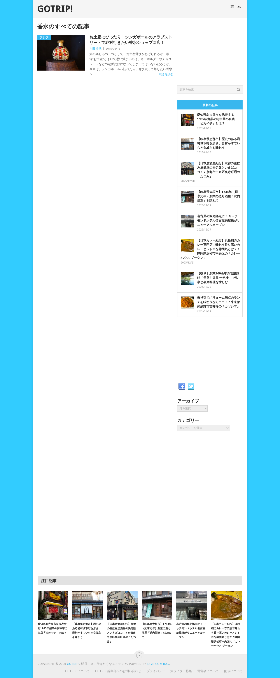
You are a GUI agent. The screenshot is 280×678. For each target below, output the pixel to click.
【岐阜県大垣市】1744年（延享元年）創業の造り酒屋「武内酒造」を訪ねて (218, 196)
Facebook (181, 386)
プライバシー (156, 671)
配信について (233, 671)
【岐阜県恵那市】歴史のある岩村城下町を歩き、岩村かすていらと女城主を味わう (218, 143)
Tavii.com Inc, (158, 664)
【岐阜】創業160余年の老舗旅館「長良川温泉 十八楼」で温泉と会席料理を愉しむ (218, 278)
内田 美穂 (95, 48)
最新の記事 (210, 105)
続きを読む (166, 74)
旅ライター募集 (181, 671)
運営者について (208, 671)
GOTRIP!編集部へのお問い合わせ (118, 671)
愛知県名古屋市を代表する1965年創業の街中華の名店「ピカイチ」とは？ (216, 119)
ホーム (235, 6)
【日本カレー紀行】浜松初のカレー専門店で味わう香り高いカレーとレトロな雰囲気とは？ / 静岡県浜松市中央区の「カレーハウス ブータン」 (210, 249)
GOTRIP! (55, 9)
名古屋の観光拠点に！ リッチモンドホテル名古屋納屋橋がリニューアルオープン (218, 220)
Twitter (190, 386)
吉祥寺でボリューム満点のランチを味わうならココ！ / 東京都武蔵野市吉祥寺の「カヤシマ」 (218, 302)
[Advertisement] (210, 50)
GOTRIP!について (77, 671)
